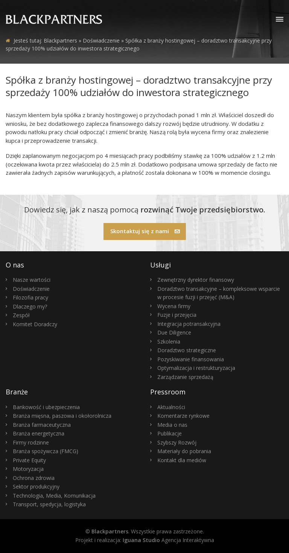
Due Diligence (174, 332)
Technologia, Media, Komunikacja (54, 495)
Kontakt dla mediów (181, 460)
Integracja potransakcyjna (189, 323)
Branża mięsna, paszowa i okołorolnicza (62, 415)
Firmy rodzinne (31, 442)
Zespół (21, 315)
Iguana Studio (141, 540)
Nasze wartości (31, 279)
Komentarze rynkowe (183, 415)
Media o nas (172, 424)
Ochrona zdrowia (34, 477)
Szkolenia (168, 341)
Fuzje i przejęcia (176, 314)
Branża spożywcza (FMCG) (45, 451)
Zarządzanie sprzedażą (185, 376)
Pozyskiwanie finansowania (190, 359)
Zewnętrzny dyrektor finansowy (195, 279)
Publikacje (169, 433)
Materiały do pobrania (184, 451)
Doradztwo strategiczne (186, 350)
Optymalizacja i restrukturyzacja (196, 367)
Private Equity (29, 460)
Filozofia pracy (30, 297)
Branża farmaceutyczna (42, 424)
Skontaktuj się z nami (145, 231)
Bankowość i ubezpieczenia (46, 407)
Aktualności (171, 407)
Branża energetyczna (38, 433)
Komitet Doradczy (35, 324)
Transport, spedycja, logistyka (49, 504)
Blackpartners (60, 40)
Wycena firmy (173, 306)
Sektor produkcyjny (36, 486)
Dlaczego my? (30, 306)
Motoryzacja (28, 468)
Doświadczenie (31, 288)
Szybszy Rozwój (176, 442)
